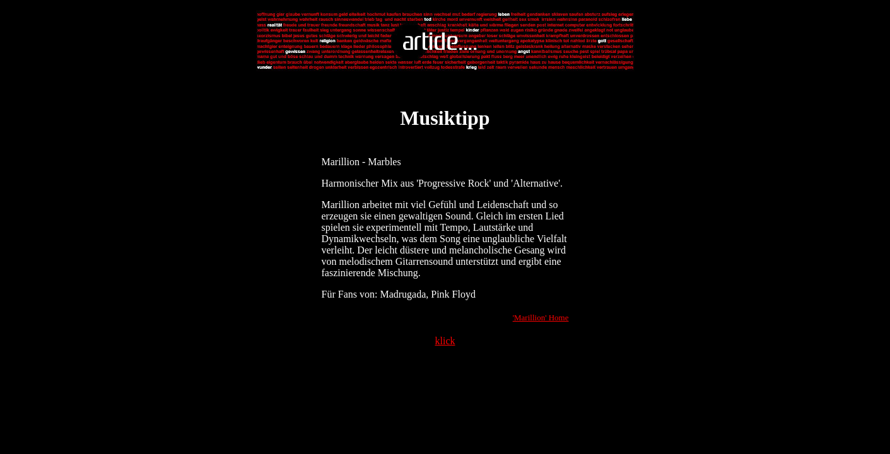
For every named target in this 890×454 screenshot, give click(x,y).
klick (445, 340)
